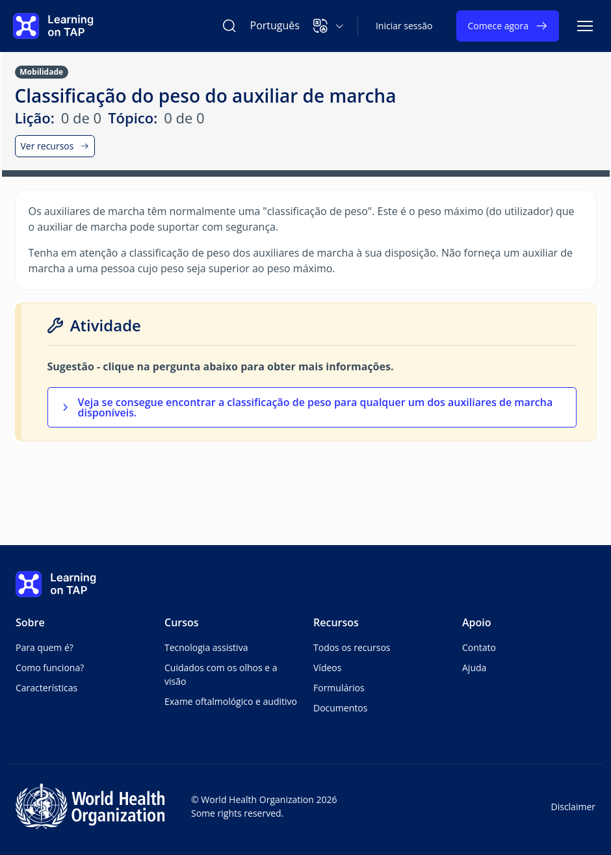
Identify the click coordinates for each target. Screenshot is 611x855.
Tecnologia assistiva (206, 647)
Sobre (30, 622)
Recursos (336, 622)
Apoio (476, 622)
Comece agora (507, 25)
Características (46, 688)
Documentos (340, 708)
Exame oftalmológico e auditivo (230, 701)
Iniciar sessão (404, 25)
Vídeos (327, 667)
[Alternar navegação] (585, 26)
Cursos (181, 622)
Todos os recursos (352, 647)
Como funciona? (50, 667)
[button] (328, 26)
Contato (479, 647)
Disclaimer (573, 806)
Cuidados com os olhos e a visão (221, 674)
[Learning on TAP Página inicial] (53, 26)
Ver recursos (55, 146)
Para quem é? (44, 647)
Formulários (339, 688)
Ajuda (474, 667)
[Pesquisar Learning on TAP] (229, 26)
